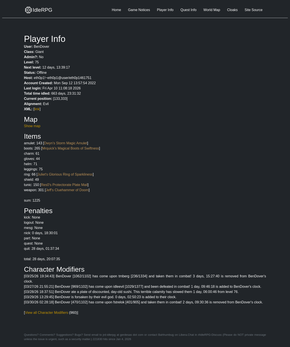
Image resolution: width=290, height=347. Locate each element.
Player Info (165, 10)
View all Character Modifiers (46, 312)
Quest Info (188, 10)
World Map (211, 10)
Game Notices (139, 10)
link (37, 109)
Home (116, 10)
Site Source (254, 10)
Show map (32, 126)
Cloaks (232, 10)
